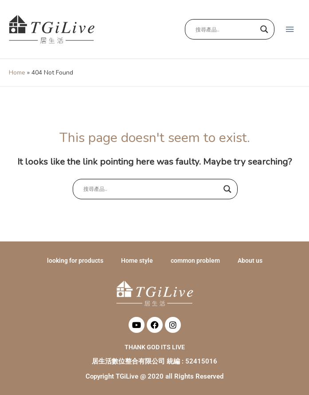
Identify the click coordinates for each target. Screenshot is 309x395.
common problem (195, 260)
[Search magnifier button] (264, 29)
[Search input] (226, 29)
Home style (137, 260)
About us (250, 260)
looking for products (75, 260)
